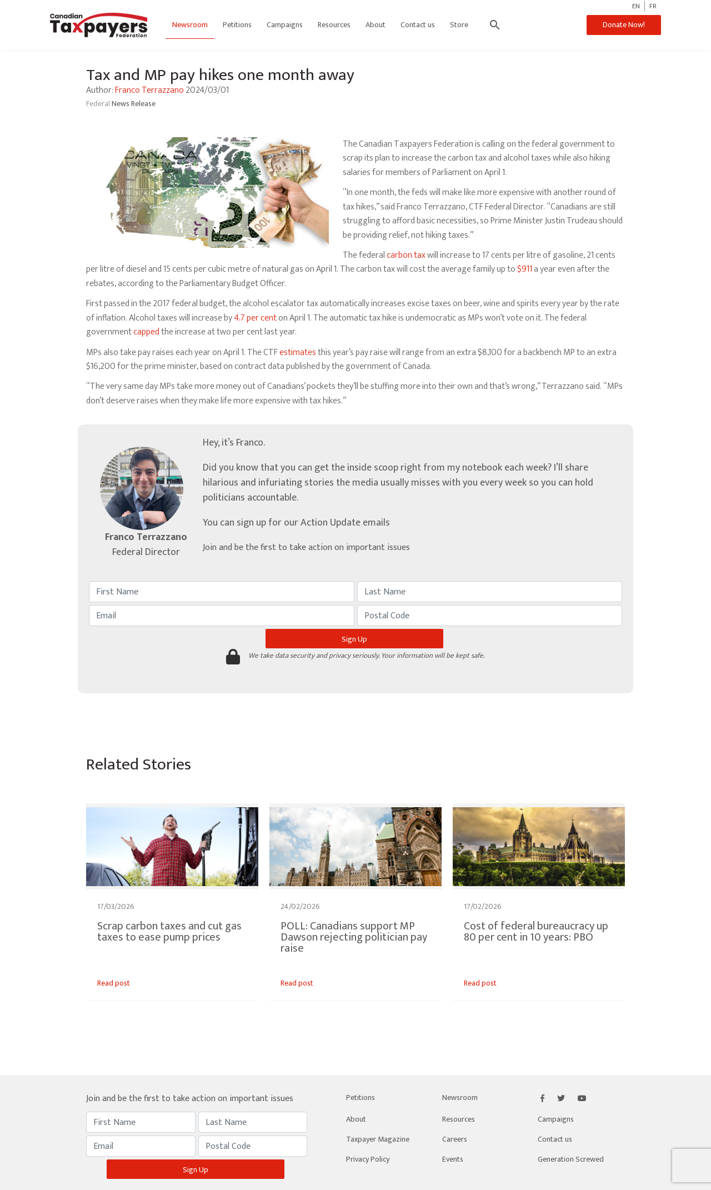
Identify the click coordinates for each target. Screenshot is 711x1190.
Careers (454, 1139)
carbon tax (406, 255)
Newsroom (190, 24)
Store (459, 24)
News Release (134, 103)
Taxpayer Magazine (377, 1139)
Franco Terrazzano (149, 90)
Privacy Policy (367, 1159)
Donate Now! (624, 24)
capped (146, 331)
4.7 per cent (255, 318)
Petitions (237, 24)
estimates (297, 352)
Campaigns (285, 24)
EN (636, 6)
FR (653, 6)
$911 (524, 269)
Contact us (417, 24)
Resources (334, 24)
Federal (99, 103)
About (375, 24)
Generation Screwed (571, 1159)
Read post (113, 983)
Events (452, 1159)
